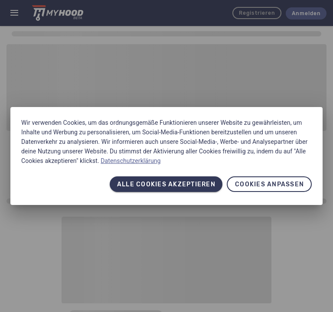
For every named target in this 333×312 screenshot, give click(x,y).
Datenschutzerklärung (130, 160)
